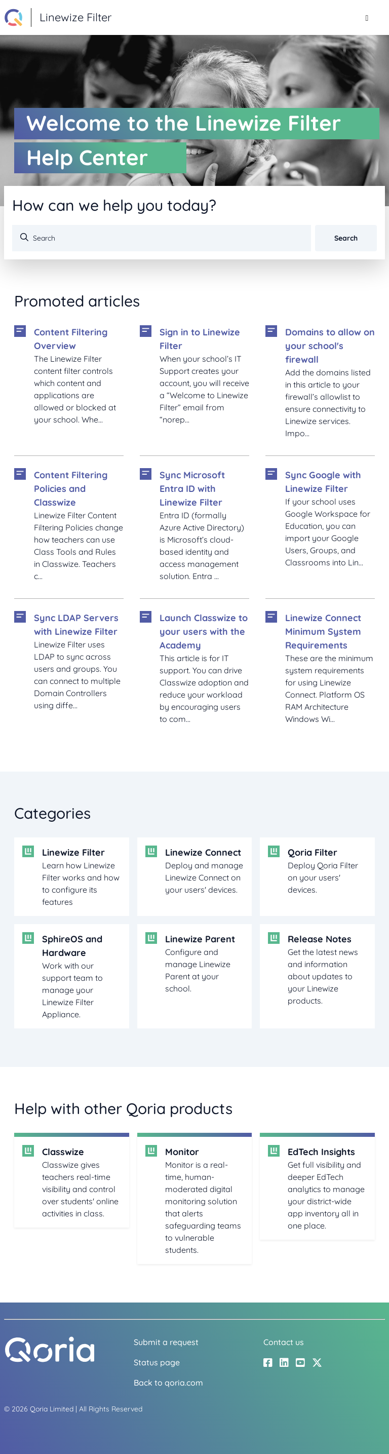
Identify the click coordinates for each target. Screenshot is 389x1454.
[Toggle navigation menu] (367, 18)
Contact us (283, 1342)
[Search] (161, 238)
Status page (157, 1362)
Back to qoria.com (168, 1383)
